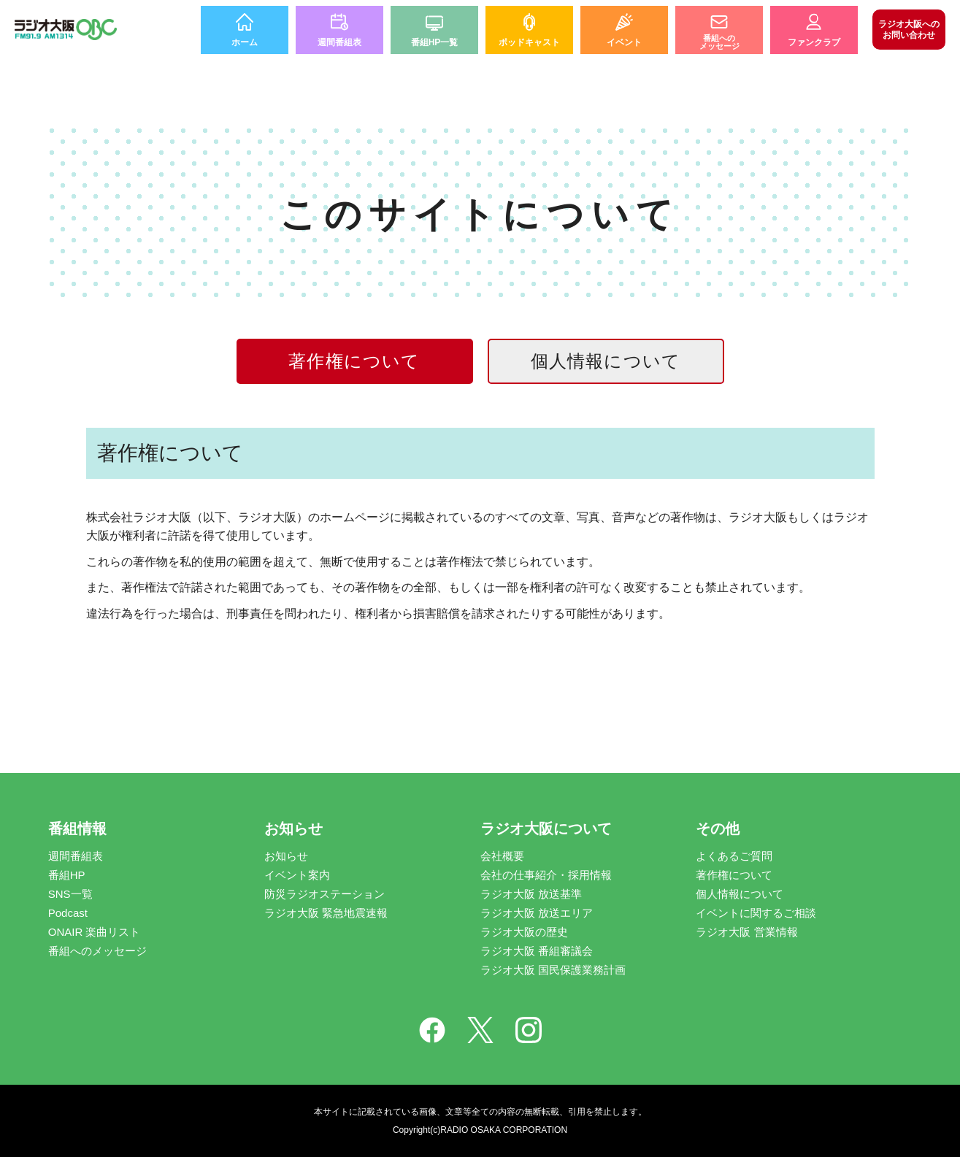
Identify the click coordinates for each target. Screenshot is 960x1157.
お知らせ (286, 856)
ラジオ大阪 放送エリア (536, 913)
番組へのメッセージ (97, 951)
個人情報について (606, 361)
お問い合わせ (909, 29)
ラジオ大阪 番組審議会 (536, 951)
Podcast (68, 913)
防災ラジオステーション (324, 894)
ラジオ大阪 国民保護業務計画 (553, 970)
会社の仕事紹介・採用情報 (546, 875)
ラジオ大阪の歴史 (524, 932)
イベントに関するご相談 (756, 913)
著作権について (734, 875)
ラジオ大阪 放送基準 (531, 894)
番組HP (66, 875)
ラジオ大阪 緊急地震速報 (326, 913)
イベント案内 (297, 875)
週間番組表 (75, 856)
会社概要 (502, 856)
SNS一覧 (70, 894)
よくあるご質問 (734, 856)
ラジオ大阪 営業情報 (746, 932)
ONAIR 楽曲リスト (94, 932)
